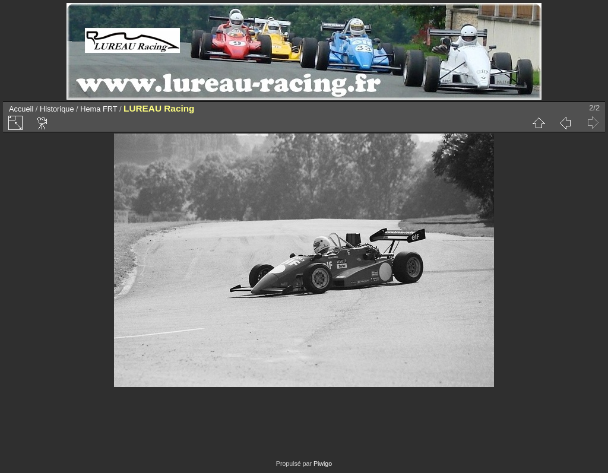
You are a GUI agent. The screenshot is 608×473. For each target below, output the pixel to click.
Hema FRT (98, 108)
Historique (57, 108)
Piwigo (323, 463)
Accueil (21, 108)
